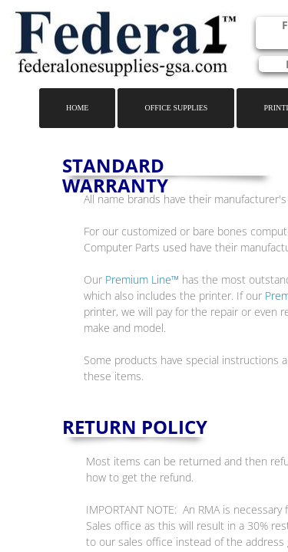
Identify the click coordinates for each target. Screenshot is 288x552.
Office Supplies (175, 108)
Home (77, 108)
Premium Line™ (142, 279)
